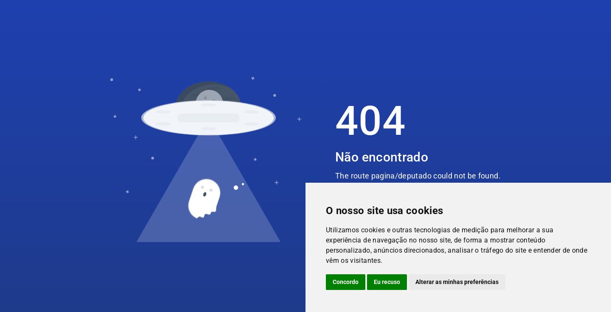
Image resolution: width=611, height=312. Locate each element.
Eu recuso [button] (387, 282)
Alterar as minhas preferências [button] (457, 282)
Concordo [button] (346, 282)
